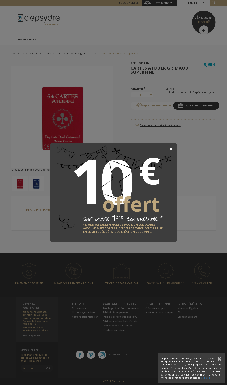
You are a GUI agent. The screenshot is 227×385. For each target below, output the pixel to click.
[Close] (171, 148)
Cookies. (205, 377)
